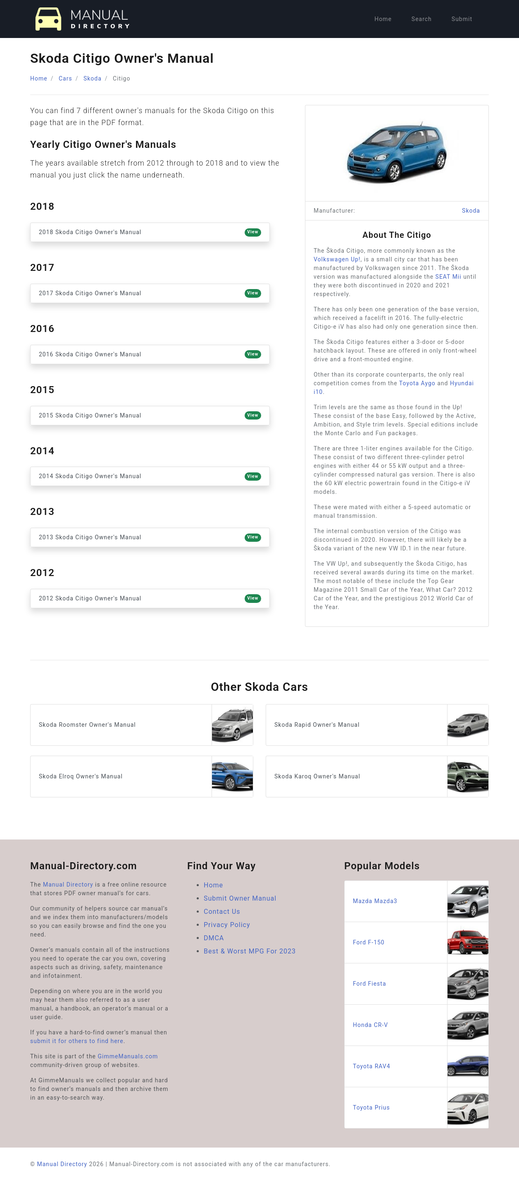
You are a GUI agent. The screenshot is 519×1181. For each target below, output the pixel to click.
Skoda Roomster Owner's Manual (146, 724)
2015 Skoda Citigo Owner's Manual (150, 415)
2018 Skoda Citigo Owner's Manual (150, 232)
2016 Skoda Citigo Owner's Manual (150, 354)
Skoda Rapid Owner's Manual (381, 724)
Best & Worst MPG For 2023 (250, 951)
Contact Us (222, 911)
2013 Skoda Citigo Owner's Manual (150, 538)
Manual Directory (68, 884)
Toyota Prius (420, 1107)
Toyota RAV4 (420, 1066)
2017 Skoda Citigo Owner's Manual (150, 293)
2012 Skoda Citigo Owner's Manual (150, 598)
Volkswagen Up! (337, 259)
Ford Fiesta (420, 983)
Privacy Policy (227, 925)
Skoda (92, 78)
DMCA (214, 938)
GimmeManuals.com (128, 1056)
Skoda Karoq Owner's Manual (381, 776)
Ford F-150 (420, 942)
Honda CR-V (420, 1025)
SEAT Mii (449, 276)
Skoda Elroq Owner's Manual (146, 776)
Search (422, 19)
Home (383, 19)
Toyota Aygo (417, 383)
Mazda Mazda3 (420, 901)
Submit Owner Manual (240, 898)
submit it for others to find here (77, 1041)
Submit (462, 19)
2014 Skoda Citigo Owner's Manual (150, 476)
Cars (65, 78)
